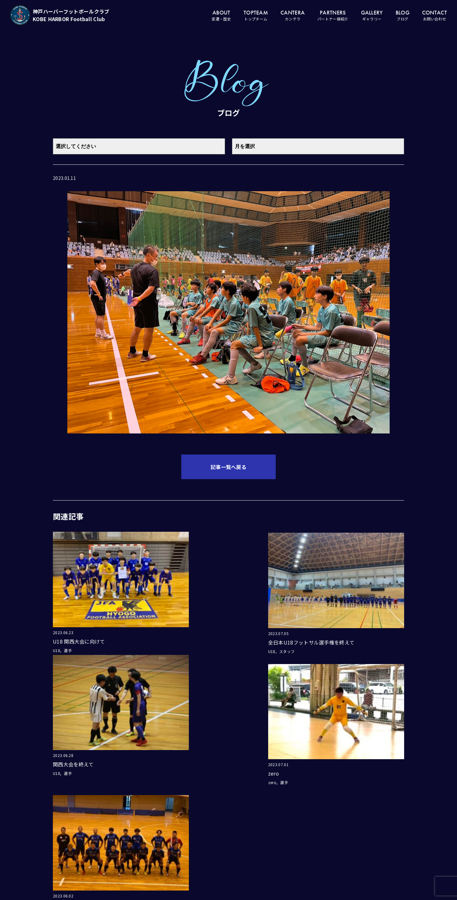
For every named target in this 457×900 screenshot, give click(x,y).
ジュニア (309, 854)
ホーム (275, 826)
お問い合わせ (344, 854)
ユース (309, 828)
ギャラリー (344, 826)
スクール (309, 866)
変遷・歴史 (275, 840)
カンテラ (310, 814)
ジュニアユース (309, 841)
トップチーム (275, 854)
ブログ (344, 840)
